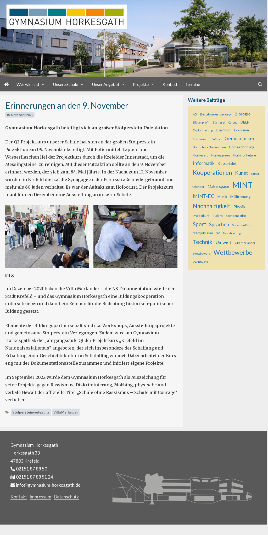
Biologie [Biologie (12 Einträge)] (242, 113)
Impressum (40, 496)
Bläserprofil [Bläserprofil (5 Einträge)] (201, 122)
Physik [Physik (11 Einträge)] (239, 206)
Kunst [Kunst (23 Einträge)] (241, 173)
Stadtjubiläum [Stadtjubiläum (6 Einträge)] (203, 233)
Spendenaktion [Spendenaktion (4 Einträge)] (236, 215)
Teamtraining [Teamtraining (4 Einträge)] (232, 233)
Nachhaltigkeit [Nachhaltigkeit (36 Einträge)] (211, 206)
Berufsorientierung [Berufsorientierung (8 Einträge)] (215, 114)
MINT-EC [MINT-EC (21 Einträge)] (203, 196)
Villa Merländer (65, 412)
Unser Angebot (110, 84)
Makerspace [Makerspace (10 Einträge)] (218, 186)
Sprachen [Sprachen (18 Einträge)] (219, 224)
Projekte (146, 84)
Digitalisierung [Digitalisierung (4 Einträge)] (203, 130)
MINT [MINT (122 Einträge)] (242, 184)
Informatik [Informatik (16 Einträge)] (204, 163)
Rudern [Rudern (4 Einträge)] (218, 215)
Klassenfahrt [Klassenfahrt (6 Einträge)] (227, 163)
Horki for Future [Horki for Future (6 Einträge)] (244, 155)
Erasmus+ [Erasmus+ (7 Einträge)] (223, 130)
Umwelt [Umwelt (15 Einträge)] (223, 242)
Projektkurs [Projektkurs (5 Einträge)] (201, 216)
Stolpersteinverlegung (30, 412)
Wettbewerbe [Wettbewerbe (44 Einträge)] (233, 252)
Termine (192, 84)
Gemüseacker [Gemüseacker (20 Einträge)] (240, 138)
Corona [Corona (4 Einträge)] (232, 122)
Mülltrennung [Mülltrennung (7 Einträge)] (240, 197)
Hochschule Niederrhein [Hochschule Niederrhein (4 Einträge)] (209, 147)
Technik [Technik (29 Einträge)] (203, 242)
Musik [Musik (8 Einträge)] (222, 196)
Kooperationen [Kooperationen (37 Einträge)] (212, 172)
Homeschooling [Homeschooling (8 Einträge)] (241, 147)
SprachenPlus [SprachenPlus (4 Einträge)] (241, 225)
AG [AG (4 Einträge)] (195, 114)
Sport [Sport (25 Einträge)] (199, 224)
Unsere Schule (70, 84)
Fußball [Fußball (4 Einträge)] (216, 139)
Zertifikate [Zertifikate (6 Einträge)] (200, 262)
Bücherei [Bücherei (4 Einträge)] (219, 122)
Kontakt (170, 84)
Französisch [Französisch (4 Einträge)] (200, 139)
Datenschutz (66, 496)
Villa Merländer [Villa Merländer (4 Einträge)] (244, 243)
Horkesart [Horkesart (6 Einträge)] (200, 155)
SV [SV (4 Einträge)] (218, 233)
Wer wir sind (32, 84)
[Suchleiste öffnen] (260, 84)
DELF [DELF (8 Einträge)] (245, 122)
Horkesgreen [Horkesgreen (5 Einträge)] (220, 155)
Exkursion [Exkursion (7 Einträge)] (241, 130)
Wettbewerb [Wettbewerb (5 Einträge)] (201, 253)
